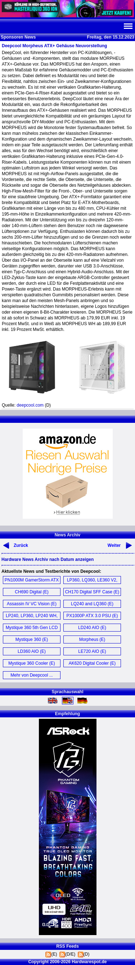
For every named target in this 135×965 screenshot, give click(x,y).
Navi (128, 26)
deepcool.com (30, 405)
